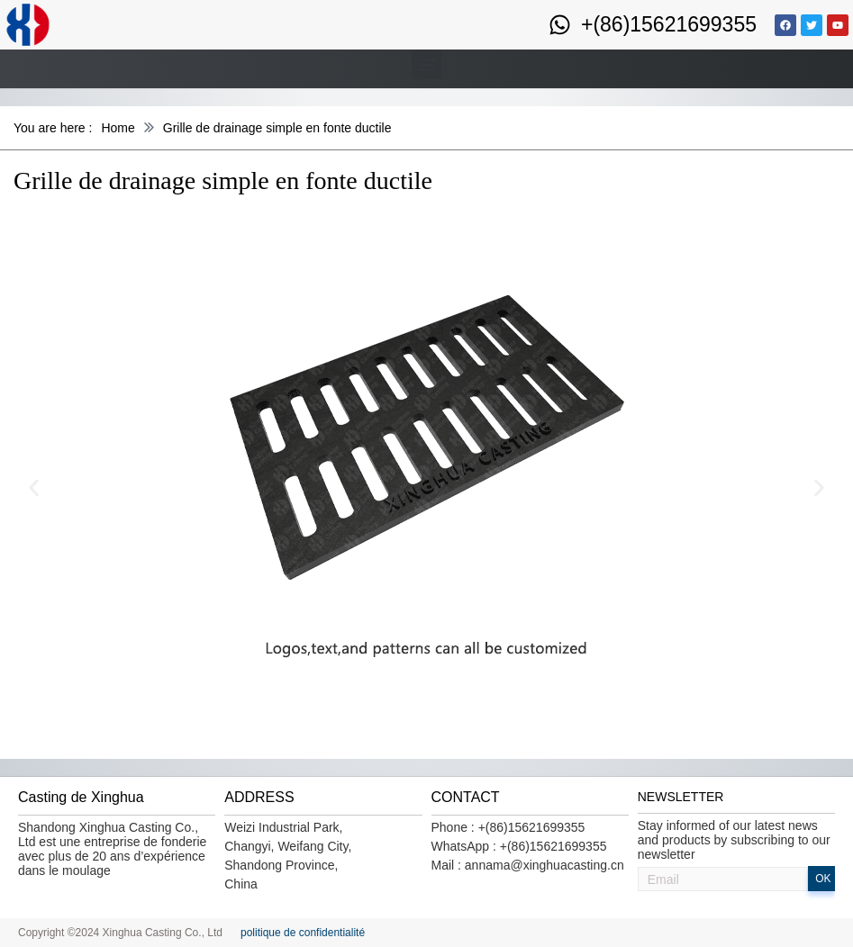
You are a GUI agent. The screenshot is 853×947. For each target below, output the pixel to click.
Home (117, 128)
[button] (426, 64)
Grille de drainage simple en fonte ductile (277, 128)
